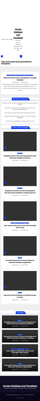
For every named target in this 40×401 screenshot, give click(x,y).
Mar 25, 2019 (15, 264)
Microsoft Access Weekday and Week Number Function (20, 121)
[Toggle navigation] (21, 56)
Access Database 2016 (29, 75)
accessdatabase (23, 82)
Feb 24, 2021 (15, 230)
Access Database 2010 (11, 75)
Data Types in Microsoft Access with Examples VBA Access (20, 112)
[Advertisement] (20, 13)
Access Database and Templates (20, 386)
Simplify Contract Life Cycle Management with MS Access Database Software (20, 323)
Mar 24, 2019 (15, 299)
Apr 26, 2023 (15, 160)
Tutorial (19, 257)
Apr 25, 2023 (15, 195)
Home (18, 397)
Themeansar (30, 394)
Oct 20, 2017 (15, 82)
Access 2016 (13, 349)
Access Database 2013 (20, 75)
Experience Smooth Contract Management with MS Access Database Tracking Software (20, 338)
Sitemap (21, 397)
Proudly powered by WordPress (13, 394)
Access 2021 (20, 153)
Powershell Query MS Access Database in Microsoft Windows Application (20, 366)
